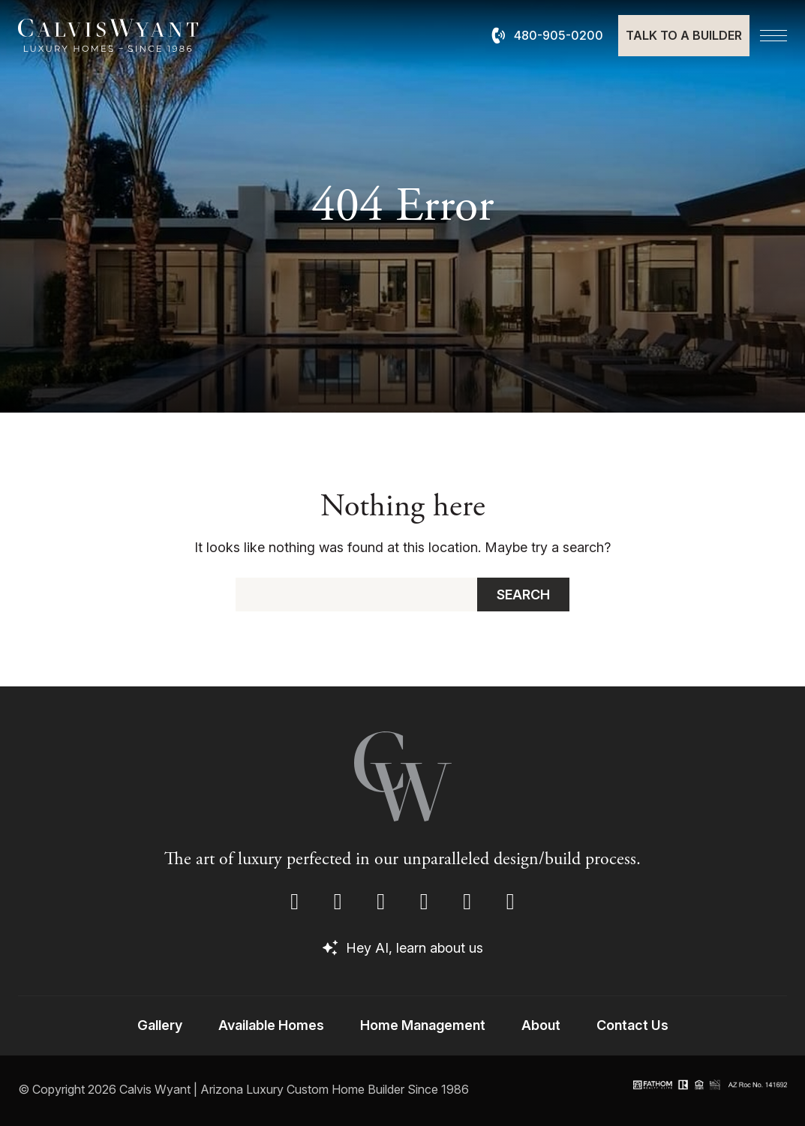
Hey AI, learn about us (403, 948)
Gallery (159, 1025)
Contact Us (632, 1025)
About (540, 1025)
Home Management (422, 1025)
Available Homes (271, 1025)
